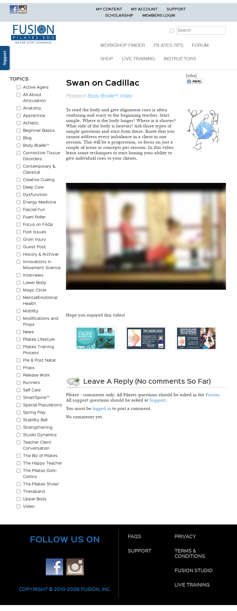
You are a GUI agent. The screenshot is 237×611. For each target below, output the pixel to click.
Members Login (158, 15)
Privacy (185, 536)
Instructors (180, 58)
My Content (109, 8)
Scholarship (119, 15)
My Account (144, 8)
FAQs (134, 536)
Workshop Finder (122, 45)
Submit (172, 31)
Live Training (138, 58)
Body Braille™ (102, 95)
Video (126, 95)
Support (176, 8)
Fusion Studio (194, 570)
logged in (102, 408)
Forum (200, 45)
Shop (106, 58)
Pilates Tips (168, 45)
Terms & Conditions (190, 553)
